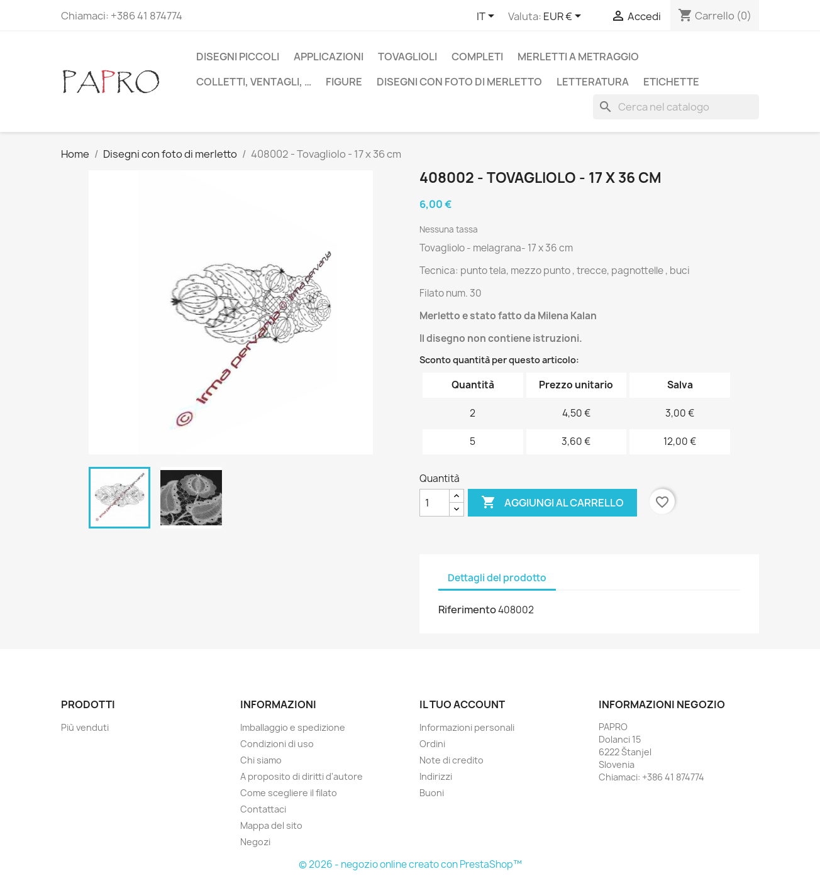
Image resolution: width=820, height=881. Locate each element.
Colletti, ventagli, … (253, 82)
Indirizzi (435, 776)
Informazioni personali (466, 727)
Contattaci (263, 809)
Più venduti (85, 727)
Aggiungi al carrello (552, 503)
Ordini (432, 744)
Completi (477, 56)
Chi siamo (261, 760)
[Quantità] (434, 503)
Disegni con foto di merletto (459, 82)
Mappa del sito (271, 825)
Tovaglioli (407, 56)
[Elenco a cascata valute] (564, 17)
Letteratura (593, 82)
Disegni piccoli (237, 56)
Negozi (255, 842)
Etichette (671, 82)
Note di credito (451, 760)
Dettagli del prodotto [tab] (497, 577)
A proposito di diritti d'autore (301, 776)
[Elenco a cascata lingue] (488, 17)
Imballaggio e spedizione (292, 727)
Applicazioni (328, 56)
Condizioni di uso (277, 744)
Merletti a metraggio (578, 56)
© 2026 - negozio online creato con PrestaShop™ (410, 864)
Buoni (431, 793)
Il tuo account (462, 704)
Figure (344, 82)
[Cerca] (676, 106)
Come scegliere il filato (288, 793)
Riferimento (467, 609)
